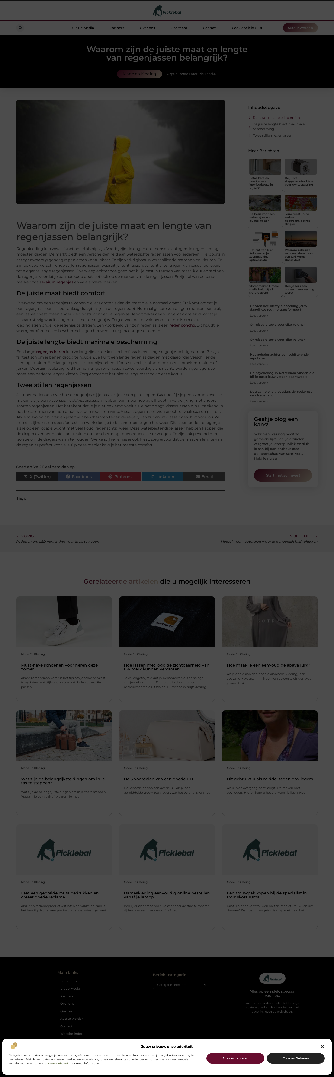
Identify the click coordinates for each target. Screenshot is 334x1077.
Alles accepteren (235, 1058)
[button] (322, 1046)
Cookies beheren (296, 1058)
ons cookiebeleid (56, 1063)
